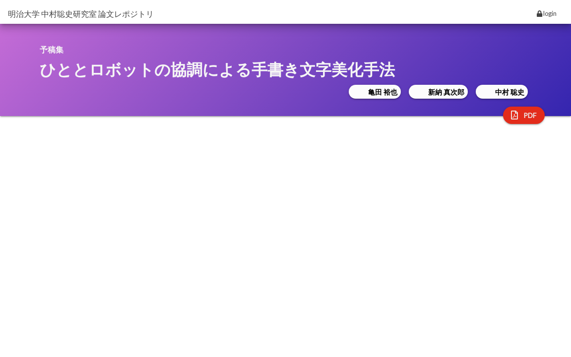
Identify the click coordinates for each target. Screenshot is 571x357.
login (547, 13)
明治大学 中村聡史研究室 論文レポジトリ (81, 13)
